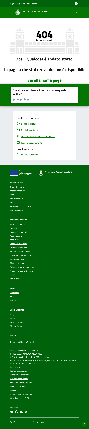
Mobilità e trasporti (17, 263)
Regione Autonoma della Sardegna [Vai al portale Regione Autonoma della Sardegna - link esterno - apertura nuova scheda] (23, 3)
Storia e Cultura (16, 326)
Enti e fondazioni (16, 198)
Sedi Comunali (15, 422)
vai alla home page (45, 80)
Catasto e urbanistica (18, 243)
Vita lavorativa (15, 278)
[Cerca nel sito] (76, 12)
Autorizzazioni (15, 239)
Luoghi (12, 314)
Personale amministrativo (20, 206)
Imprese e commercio (18, 259)
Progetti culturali (16, 322)
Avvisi (12, 296)
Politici (12, 202)
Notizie (13, 300)
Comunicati (14, 292)
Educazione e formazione (20, 251)
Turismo (13, 274)
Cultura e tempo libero (18, 247)
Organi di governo (17, 186)
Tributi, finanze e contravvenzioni (23, 270)
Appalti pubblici (16, 235)
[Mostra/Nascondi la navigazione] (3, 12)
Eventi (12, 318)
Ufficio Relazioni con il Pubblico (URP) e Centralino (29, 357)
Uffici (12, 194)
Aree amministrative (18, 190)
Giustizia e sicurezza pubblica (21, 255)
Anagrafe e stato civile (18, 232)
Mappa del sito (38, 422)
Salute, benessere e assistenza (22, 267)
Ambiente (14, 228)
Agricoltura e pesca (17, 224)
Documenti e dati (16, 210)
